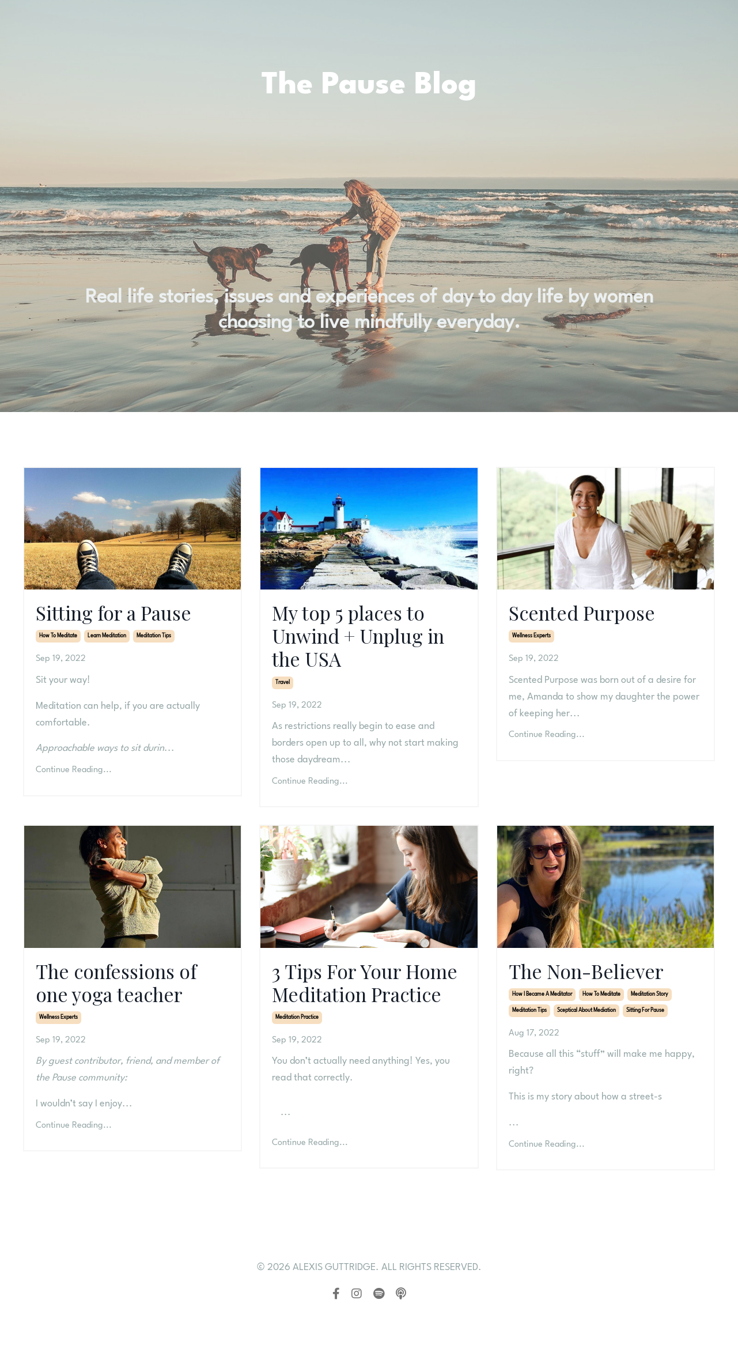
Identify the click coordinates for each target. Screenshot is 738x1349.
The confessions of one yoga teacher (123, 989)
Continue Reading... (74, 772)
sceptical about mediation (586, 1017)
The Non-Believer (592, 977)
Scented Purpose (588, 613)
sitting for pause (645, 1017)
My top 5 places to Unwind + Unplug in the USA (367, 638)
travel (282, 687)
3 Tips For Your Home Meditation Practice (354, 1002)
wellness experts (531, 638)
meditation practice (297, 1051)
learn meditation (107, 638)
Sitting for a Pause (120, 613)
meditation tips (154, 638)
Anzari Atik (153, 1087)
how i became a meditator (542, 1001)
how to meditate (58, 638)
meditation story (649, 1001)
